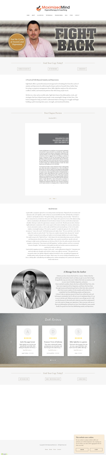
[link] (53, 8)
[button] (55, 198)
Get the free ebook (53, 68)
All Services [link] (40, 15)
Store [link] (71, 15)
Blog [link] (66, 15)
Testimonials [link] (49, 15)
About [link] (33, 15)
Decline (82, 449)
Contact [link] (77, 15)
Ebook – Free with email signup (53, 379)
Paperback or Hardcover (24, 68)
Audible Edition (82, 68)
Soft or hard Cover (24, 379)
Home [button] (46, 449)
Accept (96, 449)
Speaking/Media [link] (59, 15)
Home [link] (28, 15)
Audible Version (82, 379)
